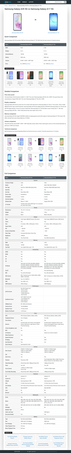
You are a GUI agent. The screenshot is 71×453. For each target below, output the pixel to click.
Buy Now (28, 63)
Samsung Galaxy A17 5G (53, 32)
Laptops (31, 2)
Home (18, 2)
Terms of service (47, 451)
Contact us (54, 451)
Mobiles (24, 2)
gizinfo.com (23, 451)
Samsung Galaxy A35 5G (17, 32)
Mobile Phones (12, 5)
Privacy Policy (39, 451)
